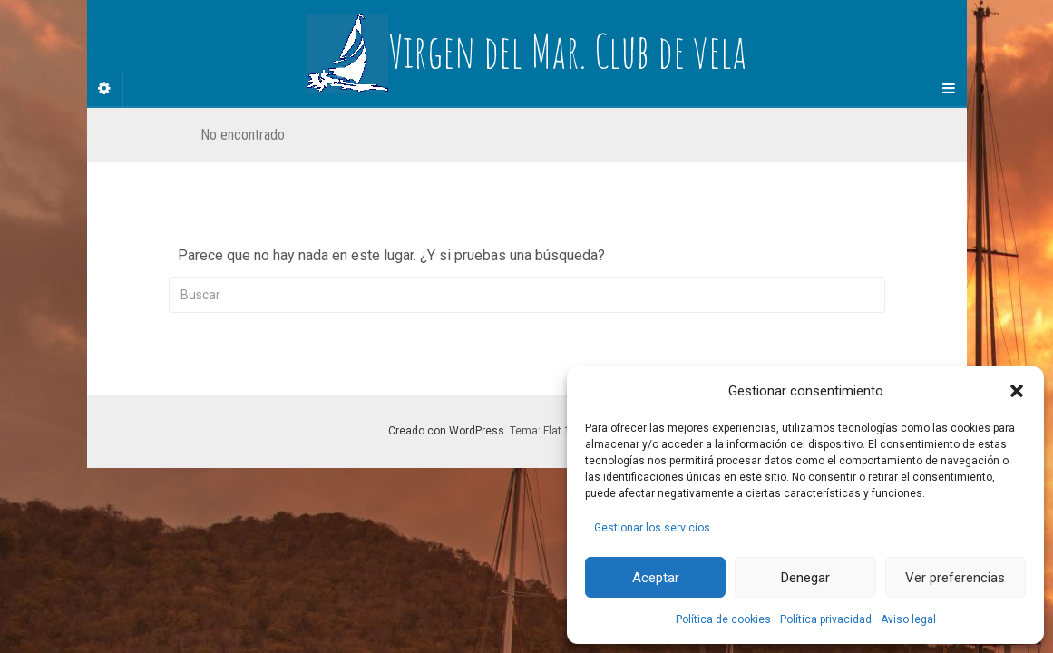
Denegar (805, 578)
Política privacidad (826, 619)
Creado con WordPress (446, 430)
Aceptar (655, 578)
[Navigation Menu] (949, 89)
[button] (1017, 391)
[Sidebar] (105, 89)
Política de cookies (723, 619)
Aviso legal (908, 619)
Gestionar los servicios (652, 527)
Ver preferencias (955, 578)
